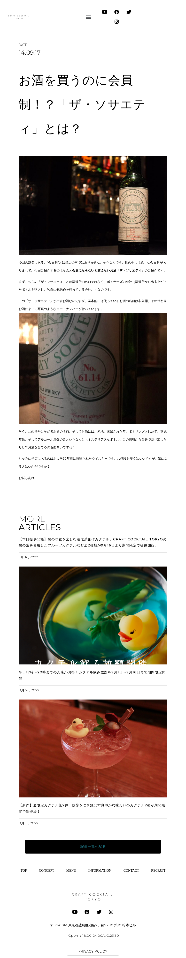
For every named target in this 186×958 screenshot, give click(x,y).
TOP (23, 870)
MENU (71, 870)
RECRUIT (158, 870)
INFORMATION (99, 870)
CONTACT (131, 870)
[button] (88, 17)
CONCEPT (46, 870)
